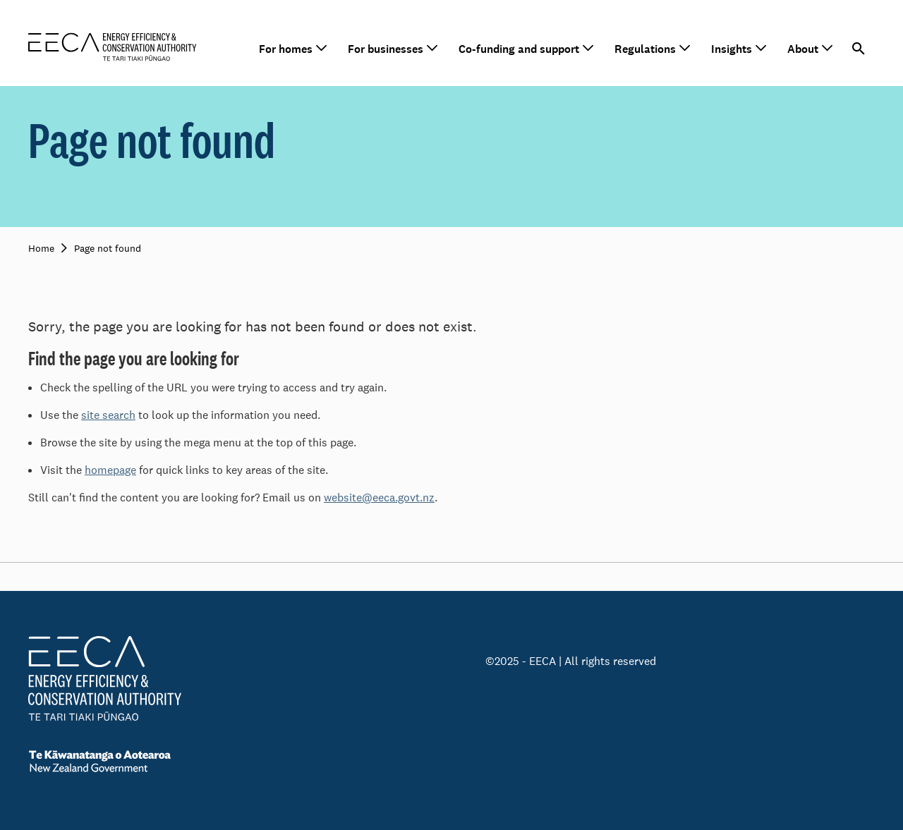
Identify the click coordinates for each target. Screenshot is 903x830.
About (802, 49)
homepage (110, 470)
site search (108, 415)
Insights (731, 49)
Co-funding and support (519, 49)
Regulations (645, 49)
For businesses (385, 49)
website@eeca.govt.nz (379, 497)
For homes (286, 49)
